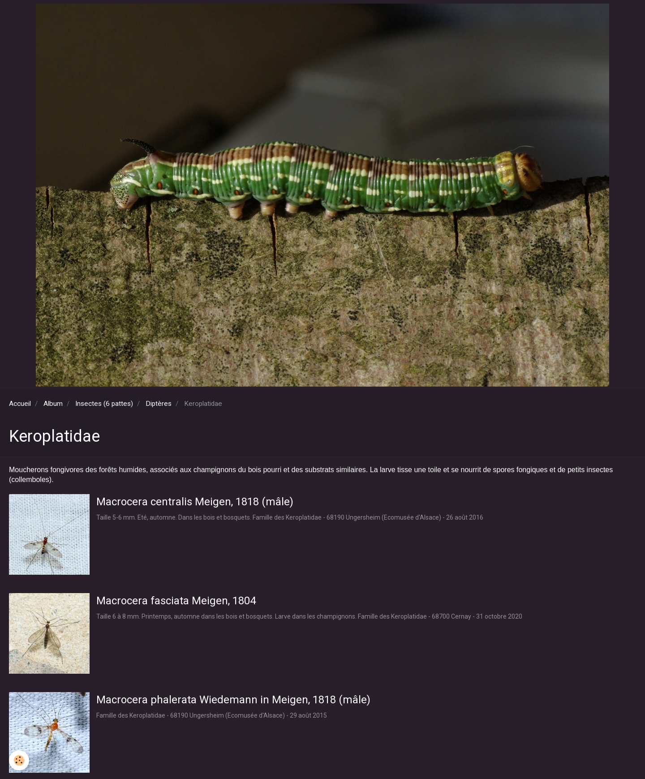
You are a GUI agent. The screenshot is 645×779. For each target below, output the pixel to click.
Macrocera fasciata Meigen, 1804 (176, 600)
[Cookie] (19, 760)
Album (53, 404)
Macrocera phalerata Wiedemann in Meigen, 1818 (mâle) (233, 699)
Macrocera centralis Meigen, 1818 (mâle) (194, 501)
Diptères (159, 404)
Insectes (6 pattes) (104, 404)
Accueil (20, 404)
